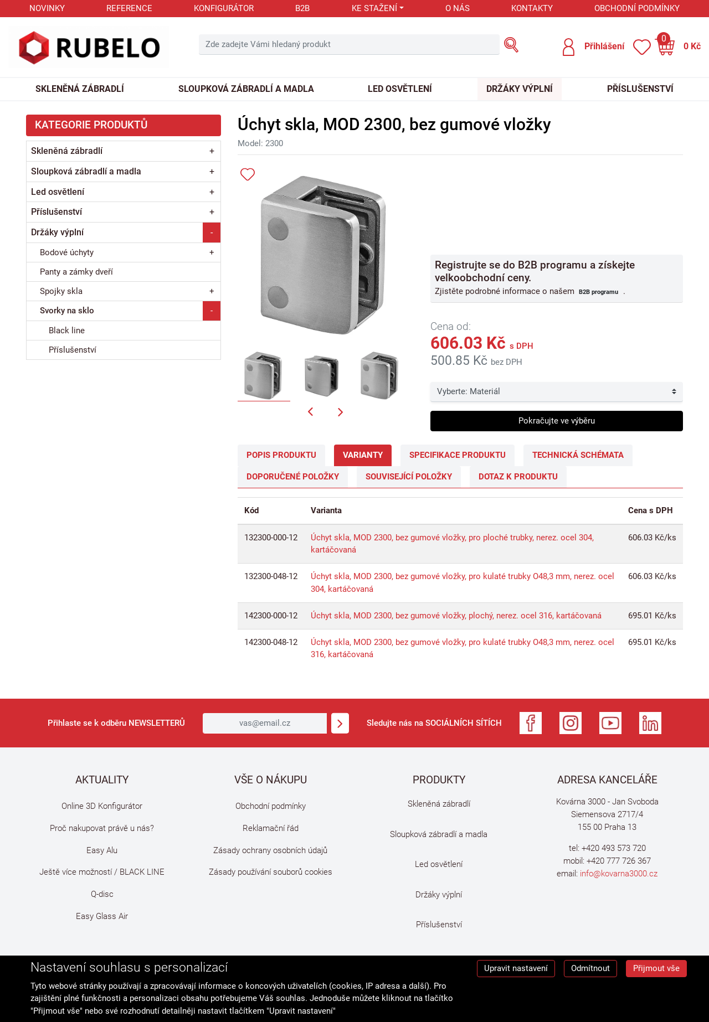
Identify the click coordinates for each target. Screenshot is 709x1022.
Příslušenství (640, 89)
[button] (593, 47)
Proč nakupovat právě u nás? (102, 828)
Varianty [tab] (363, 455)
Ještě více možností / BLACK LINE (102, 872)
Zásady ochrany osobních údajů (270, 850)
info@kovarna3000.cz (618, 874)
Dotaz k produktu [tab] (518, 477)
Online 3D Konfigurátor (101, 806)
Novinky (47, 8)
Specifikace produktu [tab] (457, 455)
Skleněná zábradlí (79, 89)
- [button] (211, 232)
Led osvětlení (400, 89)
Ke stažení (374, 8)
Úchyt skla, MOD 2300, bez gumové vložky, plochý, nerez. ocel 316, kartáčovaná (456, 616)
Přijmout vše (656, 968)
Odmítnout (590, 968)
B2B (302, 8)
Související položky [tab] (409, 477)
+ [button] (211, 151)
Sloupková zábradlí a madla (246, 89)
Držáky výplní (519, 89)
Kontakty (532, 8)
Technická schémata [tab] (578, 455)
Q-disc (102, 894)
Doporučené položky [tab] (292, 477)
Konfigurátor (224, 8)
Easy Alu (101, 850)
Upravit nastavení (516, 968)
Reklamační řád (271, 828)
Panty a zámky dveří (76, 272)
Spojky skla (61, 291)
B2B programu (598, 292)
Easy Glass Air (102, 916)
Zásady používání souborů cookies (270, 872)
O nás (457, 8)
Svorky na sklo (67, 311)
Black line (67, 330)
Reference (129, 8)
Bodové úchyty (67, 252)
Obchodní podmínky (637, 8)
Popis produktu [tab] (281, 455)
